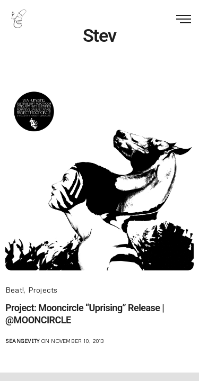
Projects (43, 289)
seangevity (22, 341)
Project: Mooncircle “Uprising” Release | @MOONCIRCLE (84, 313)
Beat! (14, 289)
